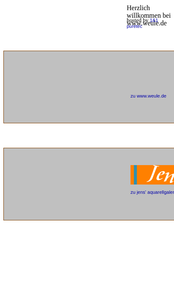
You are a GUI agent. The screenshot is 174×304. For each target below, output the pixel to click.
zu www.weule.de (148, 95)
